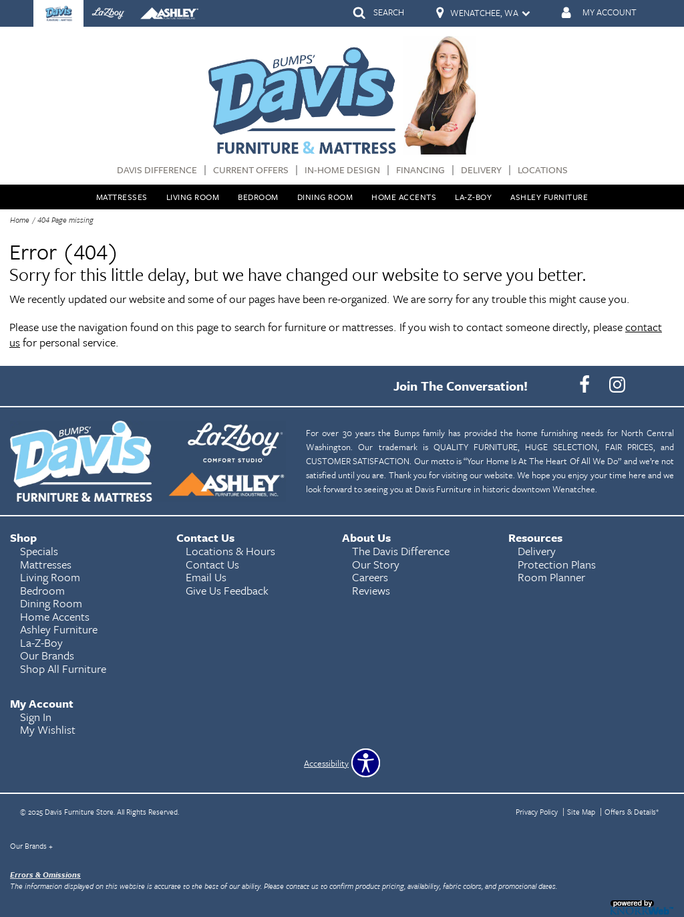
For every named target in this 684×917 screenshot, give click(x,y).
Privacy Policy (537, 811)
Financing (420, 170)
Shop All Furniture (63, 668)
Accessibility (326, 763)
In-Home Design (342, 170)
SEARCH (388, 12)
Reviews (371, 590)
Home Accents (403, 197)
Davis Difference (157, 170)
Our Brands (31, 845)
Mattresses (122, 197)
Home (19, 219)
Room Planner (551, 577)
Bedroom (258, 197)
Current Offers (251, 170)
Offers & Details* (632, 811)
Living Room (193, 197)
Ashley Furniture (549, 197)
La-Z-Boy (473, 197)
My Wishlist (47, 729)
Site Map (581, 811)
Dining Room (325, 197)
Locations (543, 170)
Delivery (481, 170)
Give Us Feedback (227, 590)
